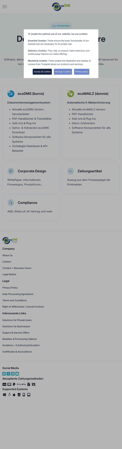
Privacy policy (81, 71)
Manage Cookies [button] (63, 71)
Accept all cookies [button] (42, 71)
